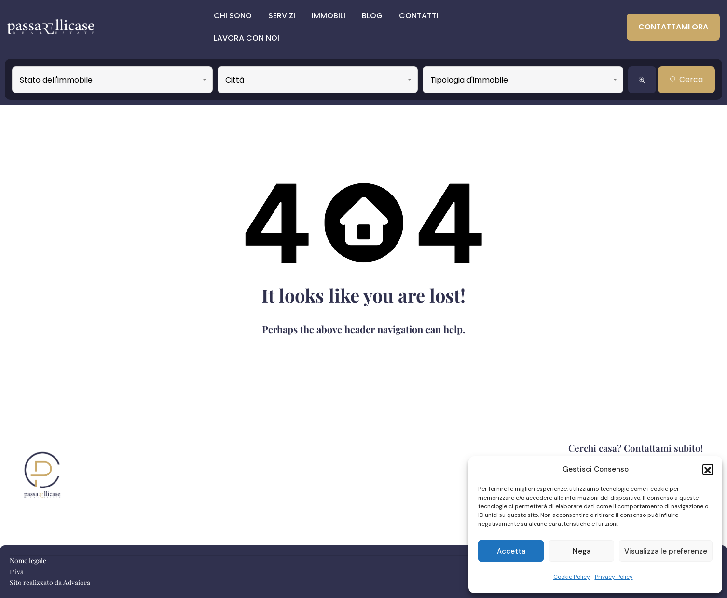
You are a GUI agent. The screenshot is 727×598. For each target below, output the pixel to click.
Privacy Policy (614, 577)
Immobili (328, 15)
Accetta (511, 551)
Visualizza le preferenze (665, 551)
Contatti (419, 15)
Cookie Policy (571, 577)
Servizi (281, 15)
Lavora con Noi (246, 37)
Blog (372, 15)
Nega (581, 551)
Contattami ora (673, 26)
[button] (708, 469)
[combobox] (112, 79)
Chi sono (233, 15)
